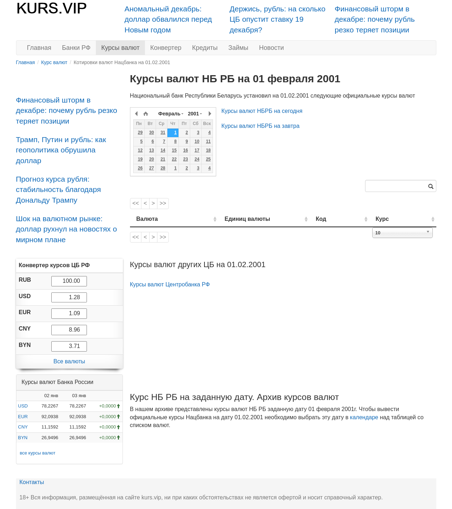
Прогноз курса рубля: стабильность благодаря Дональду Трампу (58, 189)
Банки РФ (76, 47)
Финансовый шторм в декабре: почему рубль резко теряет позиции (375, 19)
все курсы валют (38, 453)
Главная (39, 47)
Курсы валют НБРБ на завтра (261, 126)
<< (136, 203)
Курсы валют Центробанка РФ (170, 284)
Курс (393, 219)
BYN (23, 437)
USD (23, 406)
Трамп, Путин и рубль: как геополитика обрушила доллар (61, 150)
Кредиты (205, 47)
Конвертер (166, 47)
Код (341, 219)
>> (163, 203)
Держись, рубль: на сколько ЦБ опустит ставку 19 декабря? (278, 19)
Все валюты (69, 361)
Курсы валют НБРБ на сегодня (262, 111)
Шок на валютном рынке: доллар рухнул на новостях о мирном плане (66, 229)
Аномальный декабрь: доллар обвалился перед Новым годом (168, 19)
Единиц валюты (233, 219)
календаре (364, 417)
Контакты (32, 482)
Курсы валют (120, 47)
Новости (271, 47)
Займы (238, 47)
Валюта (147, 219)
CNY (23, 427)
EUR (23, 416)
